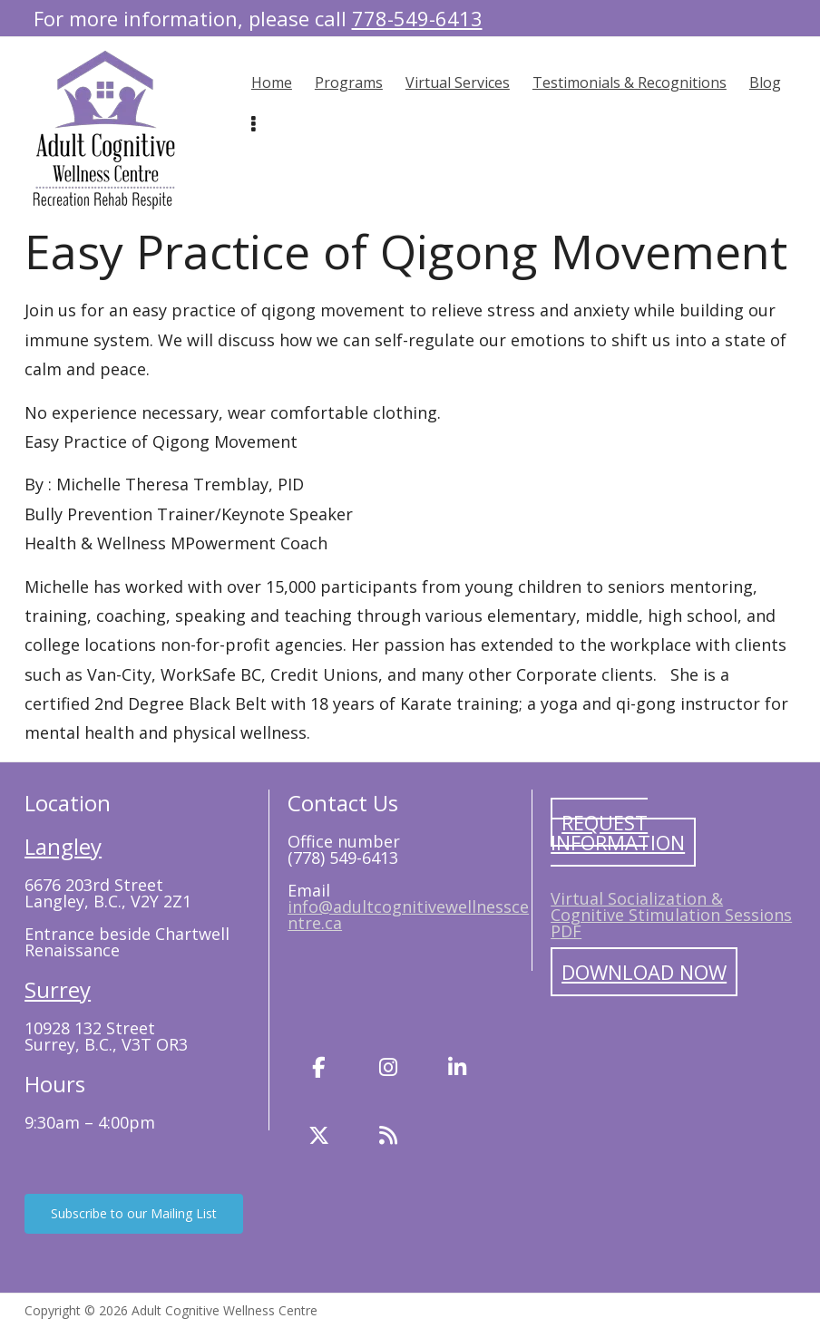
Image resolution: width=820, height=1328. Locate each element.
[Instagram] (388, 1068)
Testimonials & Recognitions (629, 82)
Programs (349, 82)
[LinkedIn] (457, 1068)
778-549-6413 (417, 18)
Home (271, 82)
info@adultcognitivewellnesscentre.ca (408, 915)
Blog (765, 82)
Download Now (644, 971)
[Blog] (388, 1136)
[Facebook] (319, 1068)
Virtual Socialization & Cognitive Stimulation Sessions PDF (671, 914)
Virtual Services (457, 82)
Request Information (618, 832)
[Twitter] (319, 1136)
